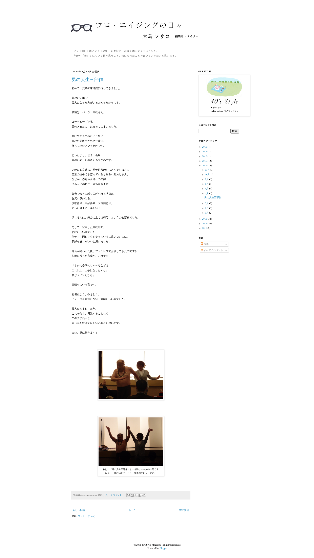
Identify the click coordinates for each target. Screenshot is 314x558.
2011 (205, 228)
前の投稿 (184, 510)
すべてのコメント (212, 250)
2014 (205, 165)
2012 (205, 223)
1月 (207, 212)
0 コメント (116, 495)
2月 (207, 208)
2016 (205, 156)
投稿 (205, 244)
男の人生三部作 (87, 79)
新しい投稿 (79, 510)
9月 (207, 179)
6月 (207, 184)
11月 (207, 169)
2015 (205, 161)
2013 (205, 218)
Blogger (163, 548)
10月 (207, 174)
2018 (205, 146)
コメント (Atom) (86, 516)
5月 (207, 188)
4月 (207, 193)
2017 (205, 151)
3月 (207, 203)
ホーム (132, 510)
